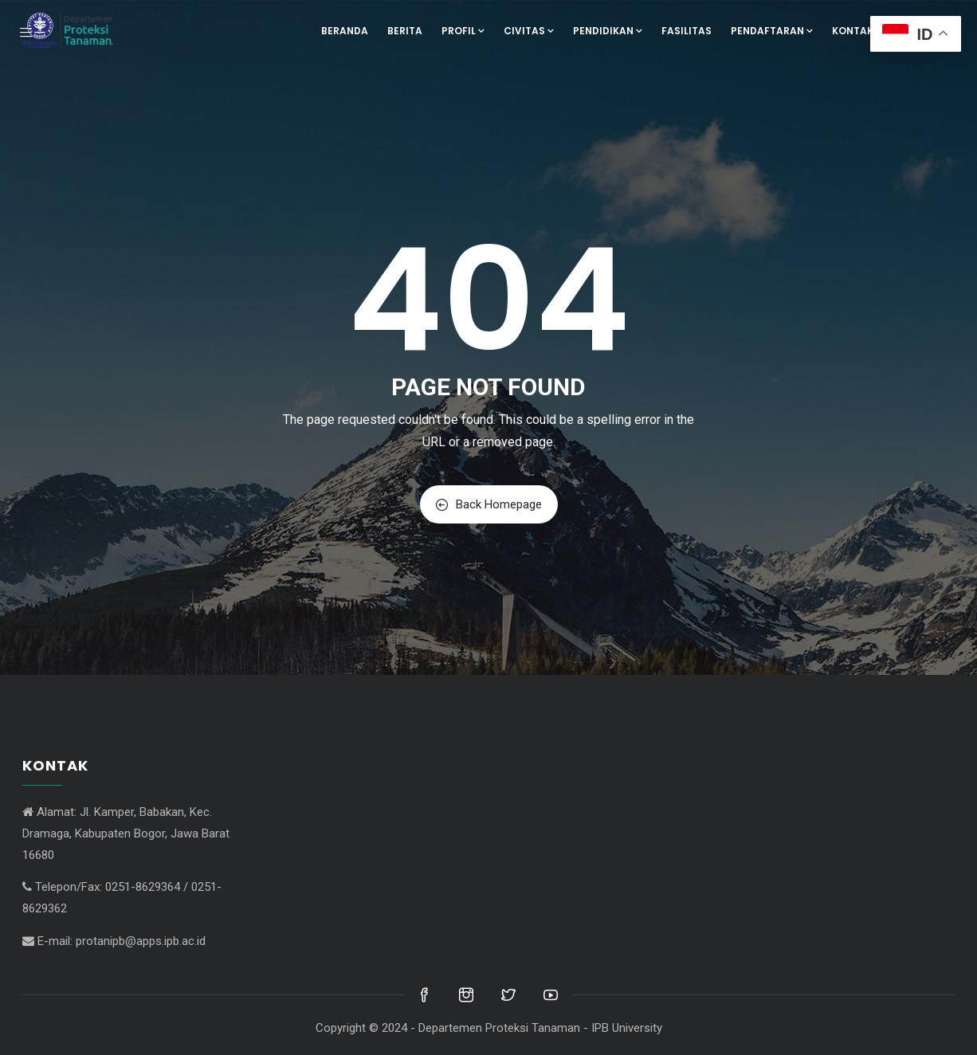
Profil (463, 30)
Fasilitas (686, 30)
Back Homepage (489, 504)
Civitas (529, 30)
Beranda (344, 30)
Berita (404, 30)
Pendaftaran (772, 30)
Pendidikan (607, 30)
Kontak (852, 30)
